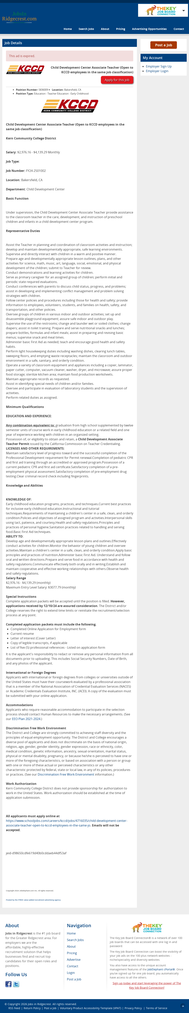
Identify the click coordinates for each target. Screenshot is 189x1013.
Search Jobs (86, 29)
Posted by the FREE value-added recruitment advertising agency (33, 900)
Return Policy (32, 1008)
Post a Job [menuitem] (74, 979)
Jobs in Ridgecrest (39, 1004)
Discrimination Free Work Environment (66, 774)
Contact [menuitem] (72, 966)
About (105, 29)
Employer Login (157, 71)
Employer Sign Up (159, 66)
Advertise (74, 959)
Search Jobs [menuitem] (75, 940)
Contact (179, 29)
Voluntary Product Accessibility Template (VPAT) (90, 1008)
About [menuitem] (71, 946)
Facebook (8, 984)
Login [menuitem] (71, 973)
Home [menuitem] (71, 933)
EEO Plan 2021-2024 (26, 719)
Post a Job (163, 45)
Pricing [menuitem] (72, 953)
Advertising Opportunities (149, 29)
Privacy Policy (133, 1008)
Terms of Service (156, 1008)
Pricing (120, 29)
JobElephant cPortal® (161, 969)
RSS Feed (14, 1008)
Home (68, 29)
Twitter (16, 984)
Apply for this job (117, 80)
